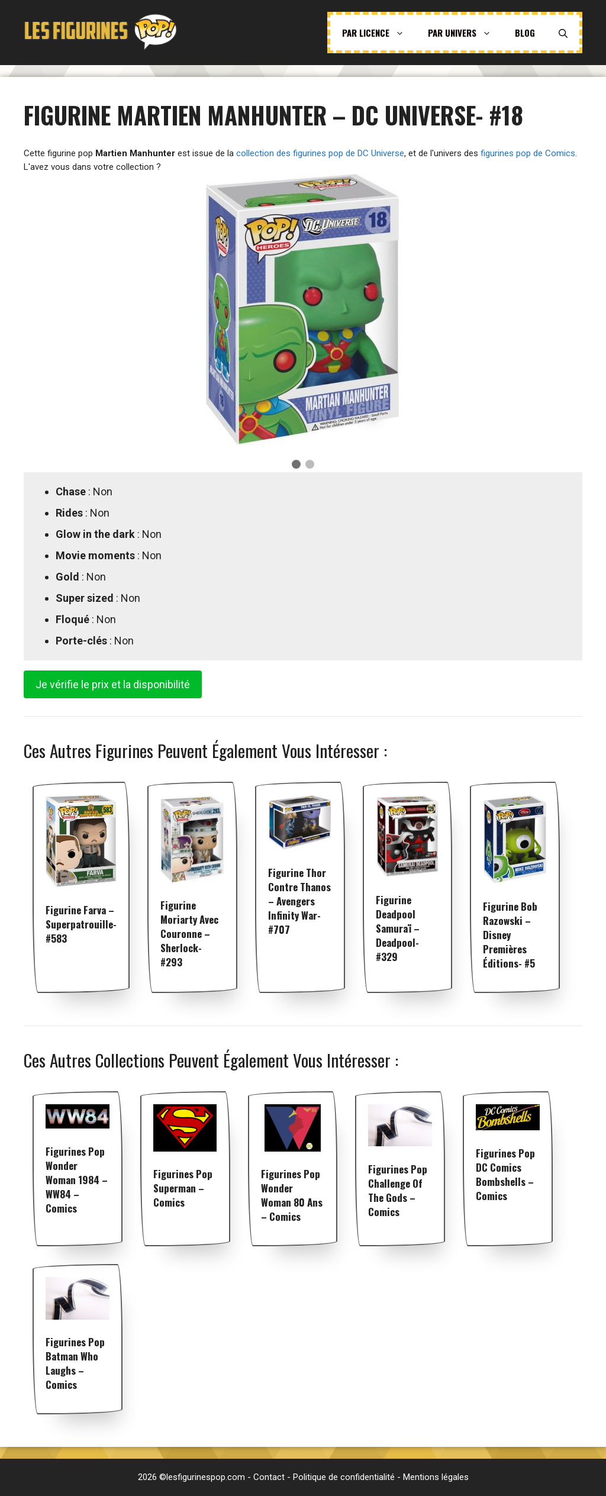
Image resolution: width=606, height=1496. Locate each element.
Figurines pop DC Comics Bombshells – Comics (505, 1174)
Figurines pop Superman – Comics (182, 1188)
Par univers (465, 32)
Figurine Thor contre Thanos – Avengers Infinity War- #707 (299, 901)
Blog (525, 32)
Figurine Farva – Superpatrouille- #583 (81, 924)
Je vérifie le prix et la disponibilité (113, 684)
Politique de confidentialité (344, 1477)
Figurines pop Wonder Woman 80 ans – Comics (292, 1195)
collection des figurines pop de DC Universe (320, 153)
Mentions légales (436, 1477)
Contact (269, 1477)
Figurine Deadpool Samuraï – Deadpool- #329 (398, 928)
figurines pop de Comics (528, 153)
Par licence (379, 32)
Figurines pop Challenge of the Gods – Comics (397, 1190)
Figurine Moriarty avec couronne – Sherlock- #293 (189, 933)
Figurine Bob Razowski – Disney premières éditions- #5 (510, 935)
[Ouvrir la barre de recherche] (563, 32)
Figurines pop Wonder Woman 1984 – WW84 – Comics (77, 1180)
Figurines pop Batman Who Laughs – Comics (75, 1363)
